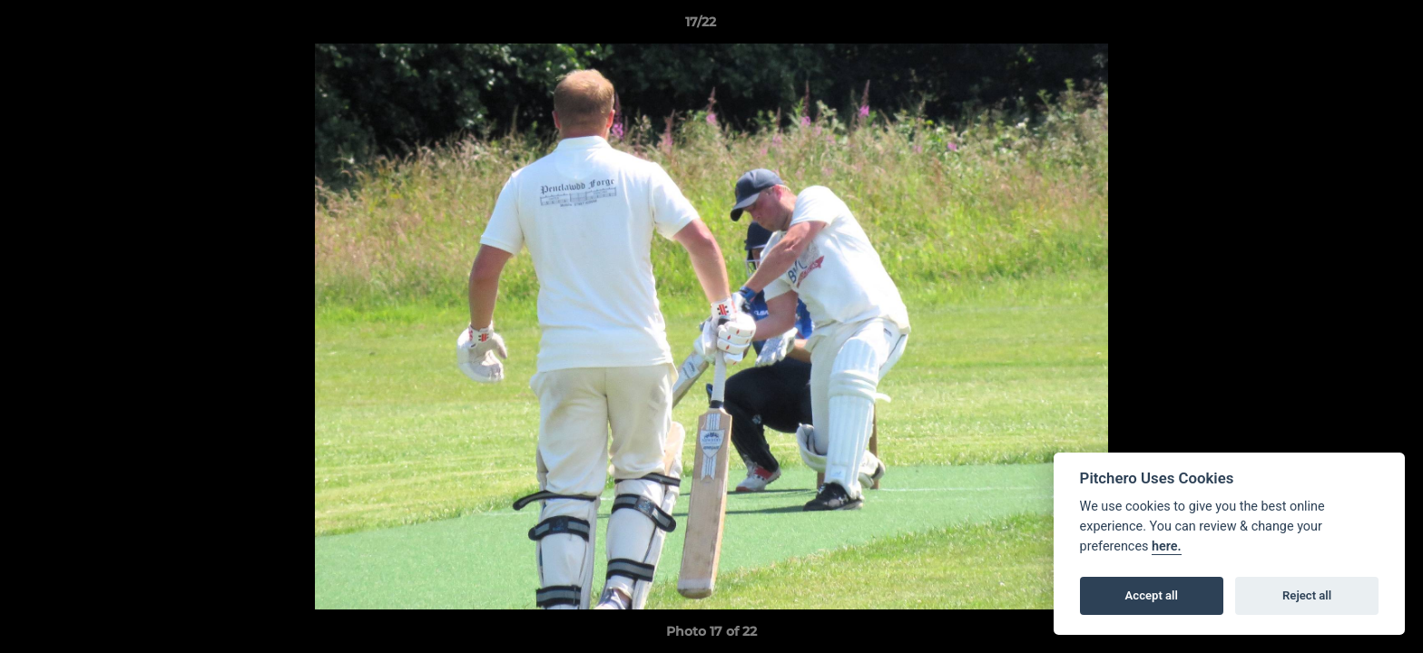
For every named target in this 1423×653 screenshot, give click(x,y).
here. (1167, 546)
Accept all (1151, 595)
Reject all (1306, 595)
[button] (1347, 26)
